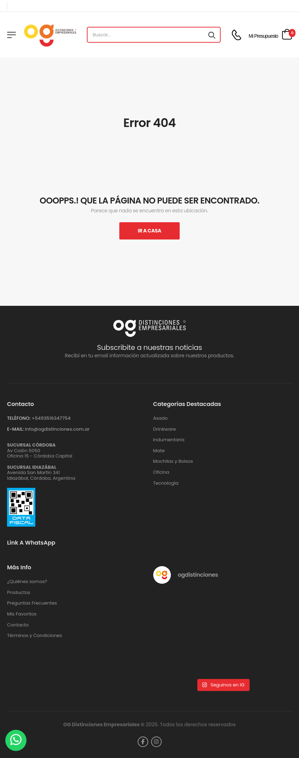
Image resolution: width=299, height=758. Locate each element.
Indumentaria (169, 440)
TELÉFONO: (18, 418)
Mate (159, 451)
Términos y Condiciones (34, 635)
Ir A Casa (149, 230)
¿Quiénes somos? (27, 581)
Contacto (18, 625)
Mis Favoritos (22, 614)
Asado (160, 418)
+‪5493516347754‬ (51, 418)
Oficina (161, 472)
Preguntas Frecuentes (32, 603)
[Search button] (212, 35)
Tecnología (166, 483)
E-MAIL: (15, 429)
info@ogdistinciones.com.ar (57, 429)
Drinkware (164, 429)
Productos (18, 592)
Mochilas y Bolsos (173, 461)
